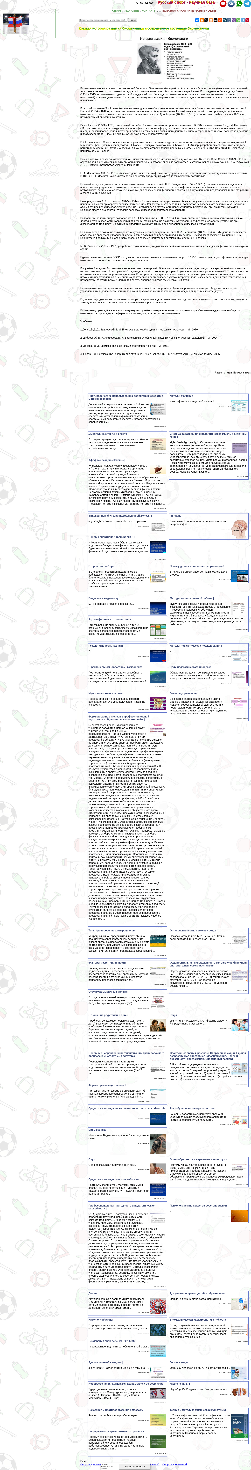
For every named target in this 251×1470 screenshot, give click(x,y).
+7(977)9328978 (144, 2)
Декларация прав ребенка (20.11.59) (112, 1341)
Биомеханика (97, 1129)
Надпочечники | (180, 1383)
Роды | (174, 1015)
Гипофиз (175, 515)
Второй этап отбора (101, 566)
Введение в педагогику (104, 598)
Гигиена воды (179, 1362)
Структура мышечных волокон (108, 991)
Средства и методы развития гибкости (114, 1179)
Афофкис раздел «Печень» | (107, 460)
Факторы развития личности (107, 962)
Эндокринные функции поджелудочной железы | (120, 515)
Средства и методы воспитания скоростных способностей (127, 1108)
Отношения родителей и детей (108, 1015)
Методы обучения (181, 396)
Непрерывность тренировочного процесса (116, 1431)
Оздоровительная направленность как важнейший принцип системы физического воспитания (208, 964)
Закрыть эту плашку (135, 1466)
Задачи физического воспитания (110, 619)
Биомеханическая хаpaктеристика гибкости (198, 1319)
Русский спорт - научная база (188, 2)
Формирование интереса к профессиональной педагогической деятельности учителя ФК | (119, 718)
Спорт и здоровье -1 (92, 1464)
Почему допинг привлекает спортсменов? (197, 566)
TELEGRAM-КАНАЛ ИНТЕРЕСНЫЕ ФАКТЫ (188, 10)
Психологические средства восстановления (198, 1205)
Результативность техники (106, 645)
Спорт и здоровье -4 (174, 1464)
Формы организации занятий (107, 1085)
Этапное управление (183, 693)
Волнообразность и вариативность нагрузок (199, 1159)
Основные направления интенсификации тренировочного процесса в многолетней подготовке (126, 1054)
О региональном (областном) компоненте (115, 667)
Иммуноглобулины (101, 1319)
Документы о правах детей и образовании (197, 1293)
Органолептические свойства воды (193, 930)
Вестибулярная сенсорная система (192, 1108)
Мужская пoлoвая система (106, 693)
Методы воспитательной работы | (192, 598)
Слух (92, 1159)
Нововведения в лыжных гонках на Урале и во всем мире (126, 1383)
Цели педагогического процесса (190, 667)
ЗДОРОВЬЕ (131, 10)
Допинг (93, 1293)
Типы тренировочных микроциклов (112, 930)
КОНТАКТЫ (149, 10)
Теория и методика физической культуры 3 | (198, 1410)
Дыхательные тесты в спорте (108, 433)
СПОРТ (116, 10)
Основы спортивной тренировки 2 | (112, 537)
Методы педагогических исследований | (196, 645)
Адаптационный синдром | (106, 1362)
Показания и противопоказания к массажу (116, 1410)
